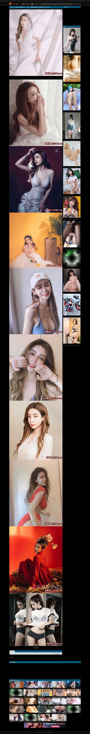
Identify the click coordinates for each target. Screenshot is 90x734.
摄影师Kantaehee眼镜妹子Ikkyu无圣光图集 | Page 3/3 (71, 167)
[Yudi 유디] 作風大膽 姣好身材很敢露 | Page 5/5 (70, 293)
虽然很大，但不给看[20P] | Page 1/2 (69, 268)
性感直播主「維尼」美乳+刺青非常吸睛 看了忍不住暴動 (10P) (31, 696)
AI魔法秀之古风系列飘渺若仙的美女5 (58, 696)
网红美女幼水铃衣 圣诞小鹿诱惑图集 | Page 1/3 (70, 83)
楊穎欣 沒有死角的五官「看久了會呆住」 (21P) (59, 705)
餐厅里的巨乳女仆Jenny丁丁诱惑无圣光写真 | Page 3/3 (71, 345)
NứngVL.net (14, 3)
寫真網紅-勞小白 (26, 705)
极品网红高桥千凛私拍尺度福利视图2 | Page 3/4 (70, 248)
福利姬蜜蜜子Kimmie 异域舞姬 (14, 688)
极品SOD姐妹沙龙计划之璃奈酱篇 (43, 713)
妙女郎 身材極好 (12, 713)
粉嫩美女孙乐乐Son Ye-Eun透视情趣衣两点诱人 (59, 721)
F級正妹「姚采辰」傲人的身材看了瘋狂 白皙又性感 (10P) (74, 696)
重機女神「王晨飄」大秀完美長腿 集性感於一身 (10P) (71, 317)
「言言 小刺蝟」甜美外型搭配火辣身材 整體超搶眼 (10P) (70, 220)
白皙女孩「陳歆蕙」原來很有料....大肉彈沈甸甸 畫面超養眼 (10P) (59, 688)
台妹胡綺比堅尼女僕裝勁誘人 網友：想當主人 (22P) (45, 721)
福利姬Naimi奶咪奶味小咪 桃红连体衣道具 (45, 705)
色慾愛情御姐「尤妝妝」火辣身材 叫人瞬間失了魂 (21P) (74, 705)
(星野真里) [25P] (12, 696)
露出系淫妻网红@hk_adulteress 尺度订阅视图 (16, 705)
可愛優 (25, 713)
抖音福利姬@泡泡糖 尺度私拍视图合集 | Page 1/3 (71, 140)
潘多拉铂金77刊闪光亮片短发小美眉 (44, 688)
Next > (37, 647)
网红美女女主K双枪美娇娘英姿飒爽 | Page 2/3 (70, 54)
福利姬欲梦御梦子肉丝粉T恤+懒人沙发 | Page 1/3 (71, 111)
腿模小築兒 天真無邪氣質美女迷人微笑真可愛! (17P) (31, 688)
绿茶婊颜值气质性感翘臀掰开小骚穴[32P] (31, 721)
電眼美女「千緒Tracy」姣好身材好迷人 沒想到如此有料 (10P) (16, 721)
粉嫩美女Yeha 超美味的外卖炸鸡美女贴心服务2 (59, 713)
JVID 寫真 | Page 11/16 (66, 195)
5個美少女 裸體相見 (41, 696)
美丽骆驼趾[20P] (69, 713)
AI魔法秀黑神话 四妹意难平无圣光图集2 (73, 688)
